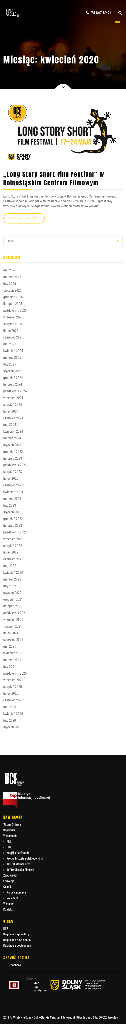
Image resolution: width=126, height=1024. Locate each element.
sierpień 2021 (12, 626)
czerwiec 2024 (13, 418)
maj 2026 (9, 270)
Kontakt (8, 909)
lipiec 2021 (10, 633)
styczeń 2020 (12, 727)
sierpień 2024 (12, 405)
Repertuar (9, 830)
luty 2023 (9, 505)
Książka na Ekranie (18, 853)
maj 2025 (9, 344)
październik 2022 (15, 532)
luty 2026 (9, 284)
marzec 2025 (12, 357)
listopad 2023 (12, 458)
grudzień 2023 (13, 452)
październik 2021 (15, 613)
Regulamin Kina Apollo (17, 940)
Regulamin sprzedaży (16, 934)
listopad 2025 (12, 304)
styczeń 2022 (12, 593)
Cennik (7, 887)
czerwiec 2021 (13, 640)
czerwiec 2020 (13, 700)
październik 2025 (15, 310)
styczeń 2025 (12, 371)
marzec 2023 (12, 499)
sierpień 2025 (12, 324)
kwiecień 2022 (13, 572)
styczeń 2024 (12, 445)
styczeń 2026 (12, 290)
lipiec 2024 (10, 411)
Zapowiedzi (10, 875)
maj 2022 (9, 566)
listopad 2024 (12, 384)
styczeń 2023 (12, 512)
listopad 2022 (12, 525)
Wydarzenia (10, 836)
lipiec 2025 (10, 331)
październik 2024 (15, 391)
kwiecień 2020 (13, 714)
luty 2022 (9, 586)
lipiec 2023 (10, 478)
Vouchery (12, 898)
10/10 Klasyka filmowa (20, 870)
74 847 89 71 (99, 12)
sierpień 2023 (12, 472)
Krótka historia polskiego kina (25, 858)
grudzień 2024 (13, 378)
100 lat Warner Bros (19, 864)
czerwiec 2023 (13, 485)
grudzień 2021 (13, 599)
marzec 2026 (12, 277)
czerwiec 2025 (13, 337)
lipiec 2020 (10, 693)
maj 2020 (9, 707)
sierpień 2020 (12, 687)
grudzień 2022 (13, 519)
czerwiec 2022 (13, 559)
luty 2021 (9, 667)
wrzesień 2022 (13, 539)
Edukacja (8, 881)
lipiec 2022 (10, 552)
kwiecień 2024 (13, 431)
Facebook (12, 965)
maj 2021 (9, 646)
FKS (9, 841)
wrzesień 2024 (13, 398)
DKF (9, 847)
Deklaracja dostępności (17, 945)
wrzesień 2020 (13, 680)
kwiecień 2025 (13, 351)
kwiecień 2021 (13, 653)
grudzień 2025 (13, 297)
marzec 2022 (12, 579)
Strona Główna (12, 824)
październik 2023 (15, 465)
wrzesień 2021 (13, 620)
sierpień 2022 (12, 546)
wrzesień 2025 (13, 317)
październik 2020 (15, 673)
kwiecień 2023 (13, 492)
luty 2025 (9, 364)
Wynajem (8, 904)
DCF (5, 928)
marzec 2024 (12, 438)
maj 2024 (9, 425)
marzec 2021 (12, 660)
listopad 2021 (12, 606)
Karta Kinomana (16, 892)
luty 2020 (9, 720)
